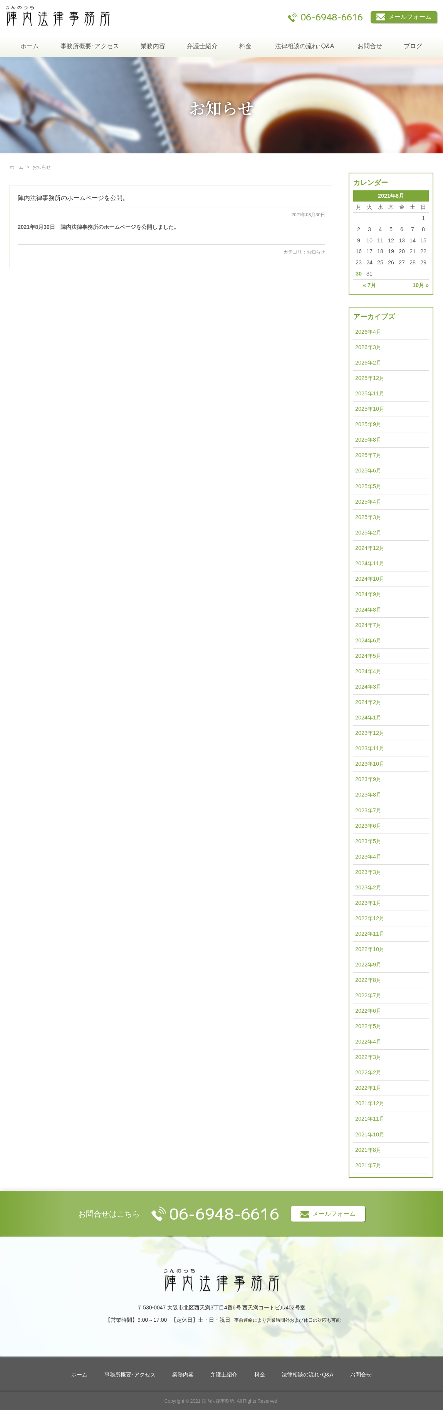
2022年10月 (369, 949)
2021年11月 (369, 1119)
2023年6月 (368, 826)
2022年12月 (369, 918)
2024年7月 (368, 625)
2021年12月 (369, 1103)
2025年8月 (368, 440)
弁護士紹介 (202, 46)
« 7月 (369, 285)
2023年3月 (368, 872)
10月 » (421, 285)
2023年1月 (368, 903)
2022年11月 (369, 934)
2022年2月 (368, 1072)
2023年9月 (368, 779)
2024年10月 (369, 579)
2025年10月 (369, 409)
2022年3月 (368, 1057)
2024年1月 (368, 717)
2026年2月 (368, 363)
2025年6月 (368, 470)
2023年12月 (369, 733)
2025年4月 (368, 502)
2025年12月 (369, 378)
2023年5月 (368, 841)
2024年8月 (368, 610)
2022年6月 (368, 1011)
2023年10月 (369, 764)
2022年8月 (368, 980)
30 (359, 274)
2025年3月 (368, 517)
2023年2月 (368, 887)
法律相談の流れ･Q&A (304, 46)
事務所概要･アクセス (89, 46)
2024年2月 (368, 702)
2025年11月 (369, 393)
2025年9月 (368, 424)
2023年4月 (368, 857)
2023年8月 (368, 795)
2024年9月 (368, 594)
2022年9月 (368, 964)
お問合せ (369, 46)
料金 (245, 46)
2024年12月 (369, 548)
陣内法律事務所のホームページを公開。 (73, 198)
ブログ (413, 46)
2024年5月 (368, 656)
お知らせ (316, 252)
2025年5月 (368, 486)
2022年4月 (368, 1042)
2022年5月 (368, 1026)
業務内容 (153, 46)
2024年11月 (369, 563)
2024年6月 (368, 640)
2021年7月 (368, 1165)
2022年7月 (368, 995)
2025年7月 (368, 455)
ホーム (29, 46)
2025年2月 (368, 532)
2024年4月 (368, 671)
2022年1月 (368, 1088)
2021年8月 (368, 1150)
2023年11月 (369, 748)
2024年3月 (368, 687)
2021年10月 (369, 1134)
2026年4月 (368, 332)
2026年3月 (368, 347)
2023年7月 (368, 810)
